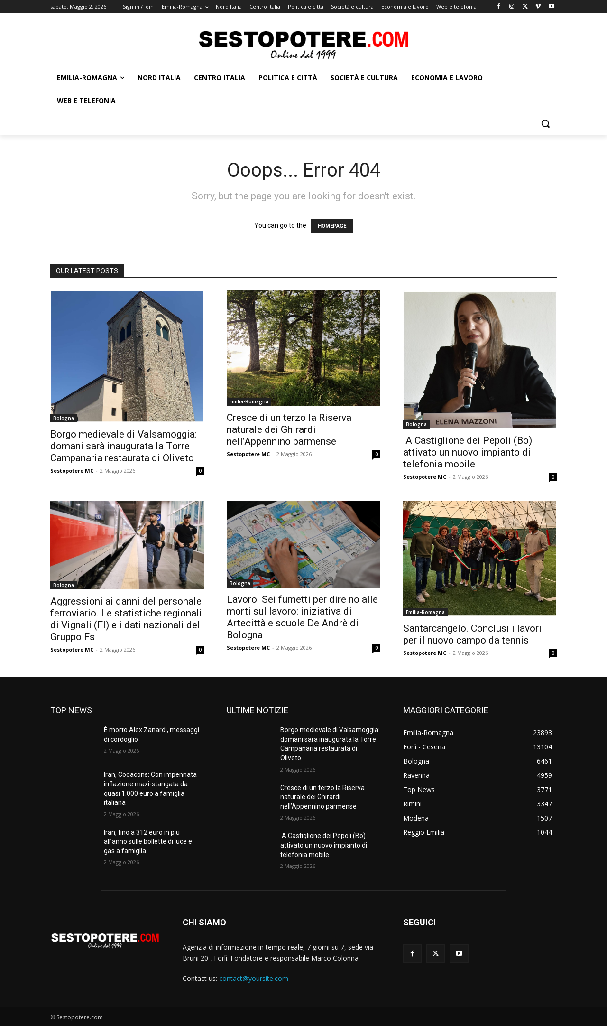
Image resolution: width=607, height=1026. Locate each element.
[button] (545, 123)
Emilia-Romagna (249, 401)
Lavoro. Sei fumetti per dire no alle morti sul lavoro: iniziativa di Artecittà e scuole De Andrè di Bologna (302, 617)
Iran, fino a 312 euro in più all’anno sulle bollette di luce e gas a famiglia (148, 842)
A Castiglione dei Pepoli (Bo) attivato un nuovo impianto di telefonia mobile (467, 452)
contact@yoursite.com (253, 978)
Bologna (63, 418)
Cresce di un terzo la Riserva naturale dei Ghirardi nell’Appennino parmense (289, 429)
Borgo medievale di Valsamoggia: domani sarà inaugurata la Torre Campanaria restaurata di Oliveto (123, 446)
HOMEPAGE (332, 226)
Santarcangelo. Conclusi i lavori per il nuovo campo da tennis (472, 634)
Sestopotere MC (71, 470)
